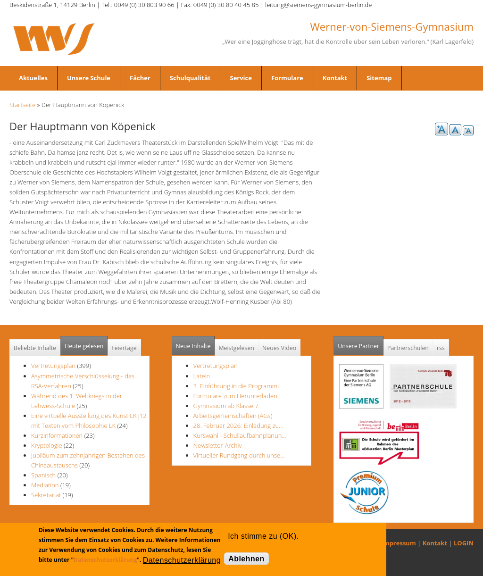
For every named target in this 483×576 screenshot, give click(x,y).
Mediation (45, 485)
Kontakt (335, 78)
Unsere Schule (88, 78)
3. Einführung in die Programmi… (238, 386)
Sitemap (378, 78)
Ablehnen (246, 559)
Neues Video (279, 348)
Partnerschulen (408, 348)
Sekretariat (46, 495)
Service (240, 78)
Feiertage (123, 348)
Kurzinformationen (57, 435)
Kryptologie (46, 445)
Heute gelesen (84, 346)
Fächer (140, 78)
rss (441, 348)
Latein (201, 376)
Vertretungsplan (53, 365)
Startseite (22, 104)
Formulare (287, 78)
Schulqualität (190, 78)
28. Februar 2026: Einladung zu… (238, 425)
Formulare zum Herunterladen (235, 396)
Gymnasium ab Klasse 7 (225, 405)
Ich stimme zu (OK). (263, 536)
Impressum (399, 543)
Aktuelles (33, 78)
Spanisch (43, 475)
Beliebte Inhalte (35, 348)
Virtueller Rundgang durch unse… (239, 455)
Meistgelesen (236, 348)
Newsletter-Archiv (217, 445)
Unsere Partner (360, 343)
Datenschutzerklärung (105, 560)
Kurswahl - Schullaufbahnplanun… (239, 435)
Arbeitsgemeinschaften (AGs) (233, 415)
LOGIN (464, 543)
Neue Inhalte (193, 346)
